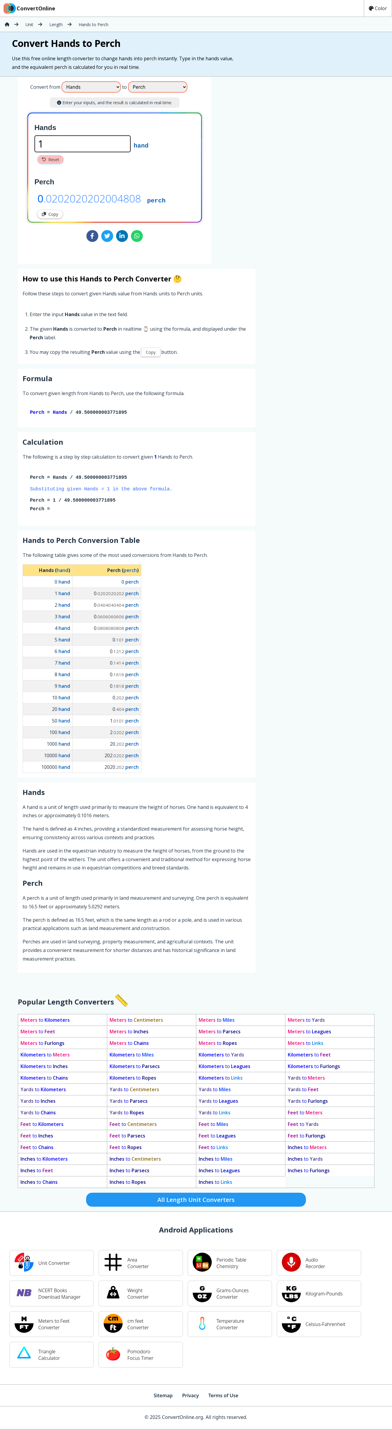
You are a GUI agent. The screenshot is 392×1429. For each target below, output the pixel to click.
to (45, 1021)
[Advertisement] (260, 168)
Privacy (190, 1396)
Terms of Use (223, 1396)
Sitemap (163, 1396)
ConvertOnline (28, 8)
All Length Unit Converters (196, 1201)
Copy (50, 214)
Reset (50, 159)
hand (141, 145)
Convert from (45, 87)
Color (378, 8)
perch (156, 200)
